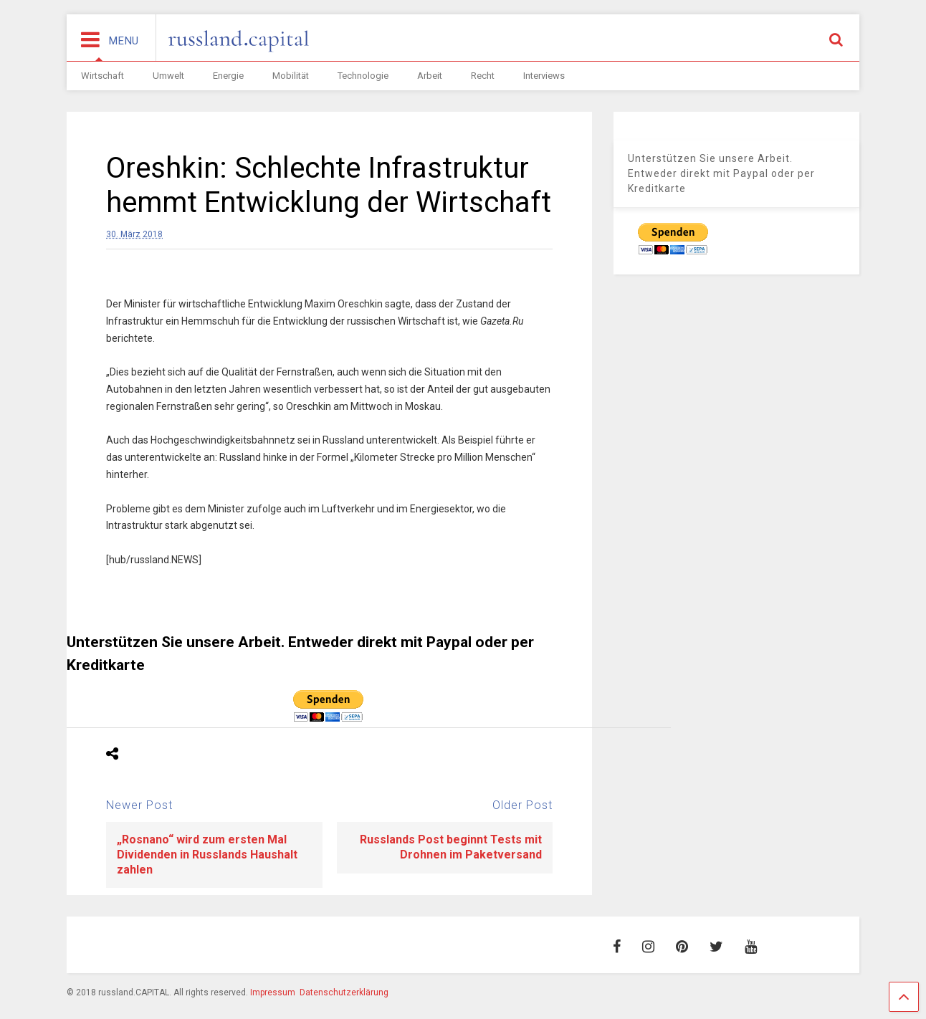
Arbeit (429, 75)
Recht (483, 75)
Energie (228, 75)
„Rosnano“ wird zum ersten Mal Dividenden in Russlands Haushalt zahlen (207, 854)
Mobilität (290, 75)
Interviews (544, 75)
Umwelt (168, 75)
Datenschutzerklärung (344, 992)
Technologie (363, 75)
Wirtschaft (102, 75)
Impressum (272, 992)
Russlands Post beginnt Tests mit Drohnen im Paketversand (451, 847)
